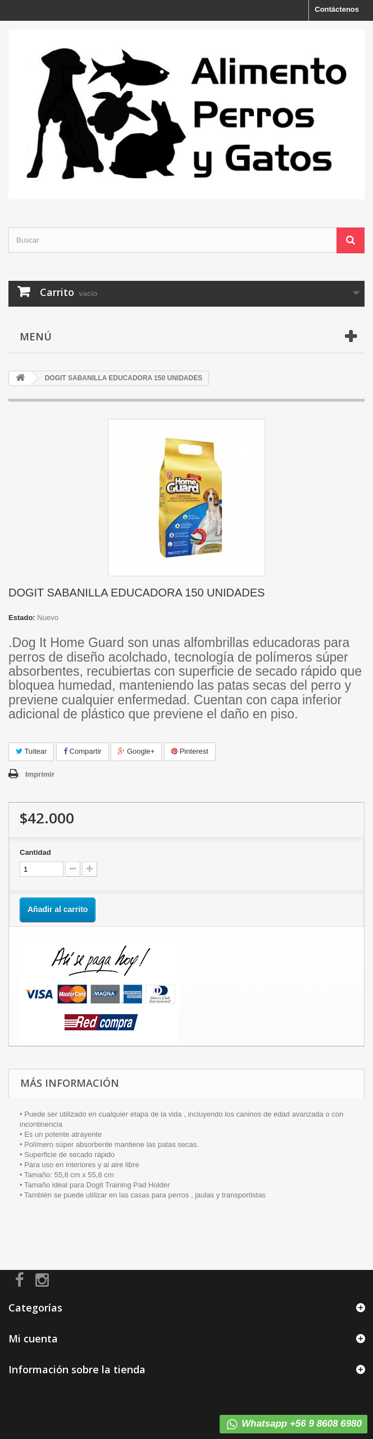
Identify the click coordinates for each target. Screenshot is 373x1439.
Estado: (21, 617)
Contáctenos (337, 9)
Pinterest (189, 751)
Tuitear (31, 751)
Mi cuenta (33, 1338)
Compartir (82, 751)
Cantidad (35, 852)
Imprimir (39, 774)
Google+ (136, 751)
